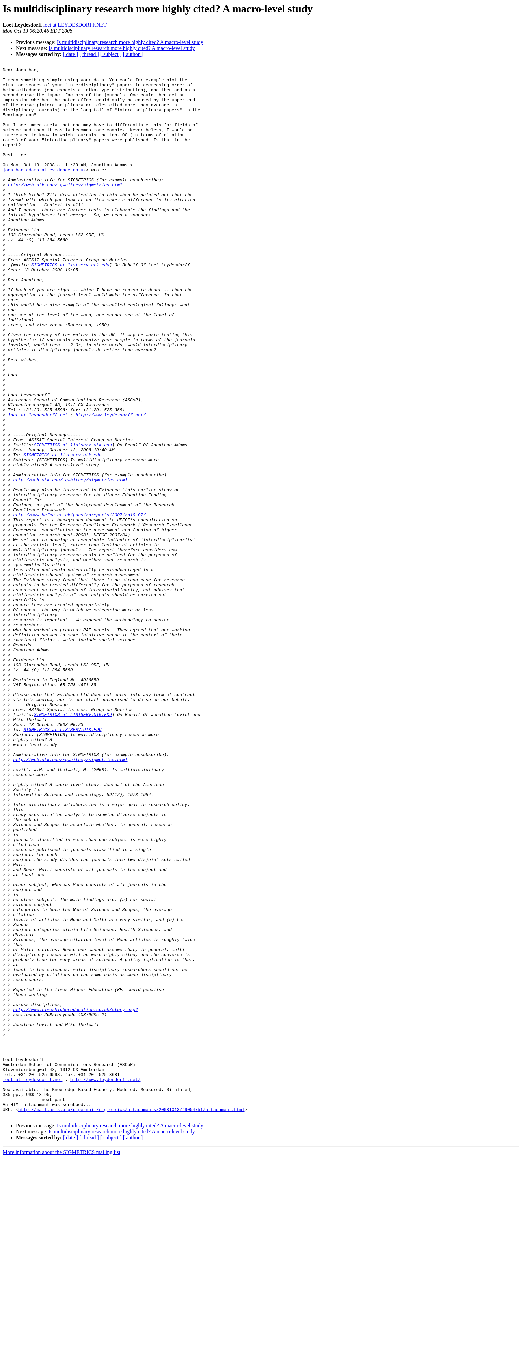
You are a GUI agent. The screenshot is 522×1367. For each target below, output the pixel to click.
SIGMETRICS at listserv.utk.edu (70, 305)
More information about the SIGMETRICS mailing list (61, 1361)
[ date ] (70, 54)
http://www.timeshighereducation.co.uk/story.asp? (75, 1198)
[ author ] (133, 54)
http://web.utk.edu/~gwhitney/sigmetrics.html (65, 209)
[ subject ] (111, 54)
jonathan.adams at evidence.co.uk (44, 191)
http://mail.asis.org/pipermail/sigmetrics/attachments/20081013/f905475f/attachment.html (131, 1318)
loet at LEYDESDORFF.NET (75, 25)
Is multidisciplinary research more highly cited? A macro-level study (130, 42)
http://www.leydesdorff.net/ (110, 485)
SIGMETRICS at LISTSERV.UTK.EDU (73, 844)
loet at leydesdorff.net (38, 485)
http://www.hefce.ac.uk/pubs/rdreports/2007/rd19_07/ (79, 605)
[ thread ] (89, 54)
